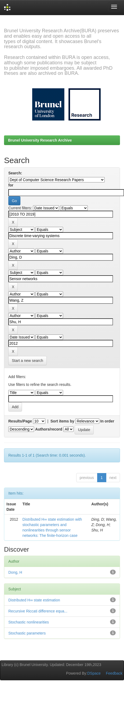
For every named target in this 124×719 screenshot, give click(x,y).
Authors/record (48, 429)
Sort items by (62, 421)
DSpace (94, 673)
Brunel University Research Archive (40, 140)
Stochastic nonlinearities (28, 622)
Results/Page (20, 421)
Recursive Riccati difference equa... (37, 611)
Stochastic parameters (27, 633)
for (10, 185)
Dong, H (15, 572)
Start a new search (27, 360)
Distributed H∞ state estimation (34, 600)
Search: (15, 173)
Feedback (114, 673)
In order (107, 421)
